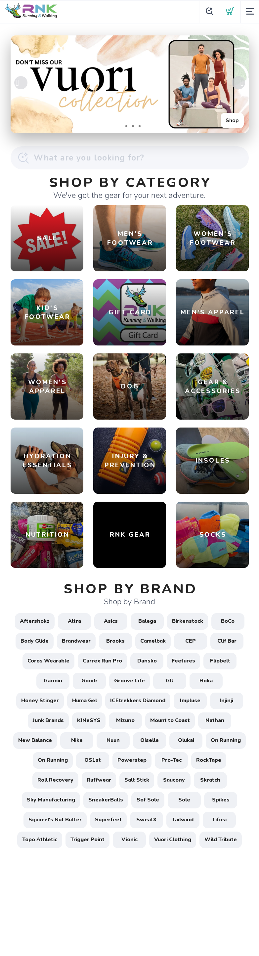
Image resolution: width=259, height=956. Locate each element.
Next (238, 82)
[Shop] (130, 84)
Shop (232, 120)
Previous (20, 82)
